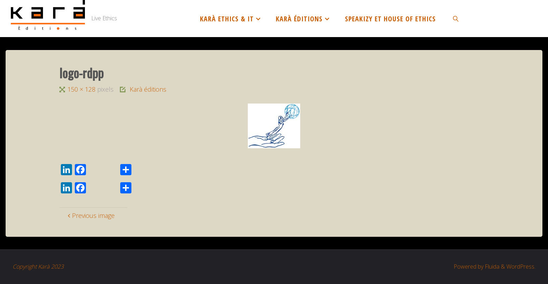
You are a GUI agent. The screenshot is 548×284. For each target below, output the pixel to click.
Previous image (90, 215)
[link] (456, 18)
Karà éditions (148, 89)
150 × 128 (82, 89)
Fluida (491, 266)
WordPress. (520, 266)
